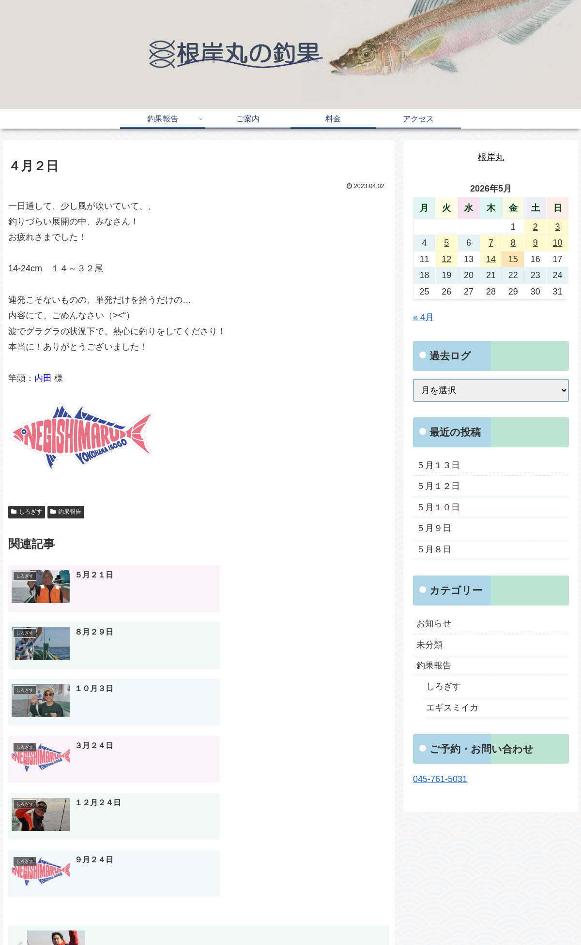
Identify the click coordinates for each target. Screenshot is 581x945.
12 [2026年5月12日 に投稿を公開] (446, 259)
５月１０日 (438, 507)
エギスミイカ (452, 707)
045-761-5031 (440, 779)
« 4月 (423, 317)
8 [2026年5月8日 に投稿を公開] (513, 243)
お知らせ (433, 623)
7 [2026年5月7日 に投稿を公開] (491, 243)
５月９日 (433, 528)
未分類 (429, 645)
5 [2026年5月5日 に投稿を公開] (446, 243)
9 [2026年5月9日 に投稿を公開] (535, 243)
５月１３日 (438, 465)
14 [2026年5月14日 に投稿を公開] (491, 259)
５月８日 (433, 549)
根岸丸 (491, 157)
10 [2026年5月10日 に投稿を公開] (558, 243)
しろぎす (26, 511)
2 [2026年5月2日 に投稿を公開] (535, 227)
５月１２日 (438, 486)
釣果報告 (65, 511)
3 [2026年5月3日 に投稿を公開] (557, 227)
